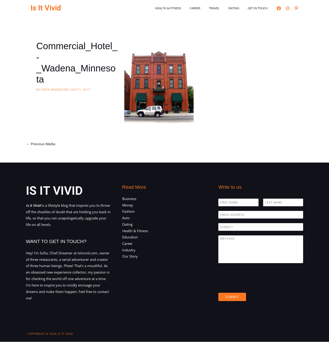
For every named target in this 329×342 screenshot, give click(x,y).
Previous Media (40, 144)
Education (130, 237)
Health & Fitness (180, 8)
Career (204, 8)
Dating (237, 8)
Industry (128, 250)
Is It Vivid (45, 8)
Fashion (128, 211)
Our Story (130, 256)
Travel (221, 8)
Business (129, 198)
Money (127, 205)
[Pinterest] (296, 8)
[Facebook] (279, 8)
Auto (126, 218)
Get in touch (259, 8)
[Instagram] (288, 8)
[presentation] (253, 285)
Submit (232, 297)
